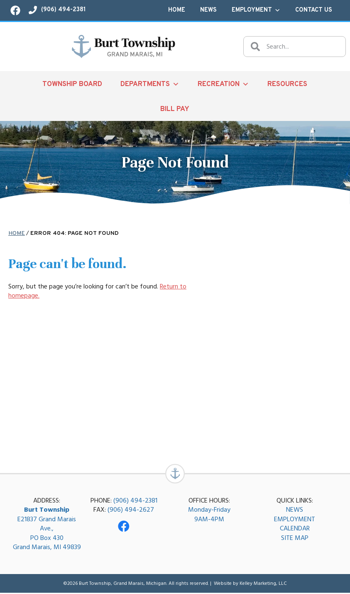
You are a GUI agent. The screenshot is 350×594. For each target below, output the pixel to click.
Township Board (72, 84)
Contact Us (313, 10)
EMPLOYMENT (294, 520)
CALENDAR (295, 529)
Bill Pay (174, 109)
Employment (256, 10)
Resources (287, 84)
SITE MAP (294, 539)
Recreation (223, 84)
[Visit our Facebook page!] (15, 10)
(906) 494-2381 (135, 501)
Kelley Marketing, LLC (263, 585)
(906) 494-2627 (131, 510)
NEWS (294, 510)
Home (176, 10)
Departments (149, 84)
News (208, 10)
